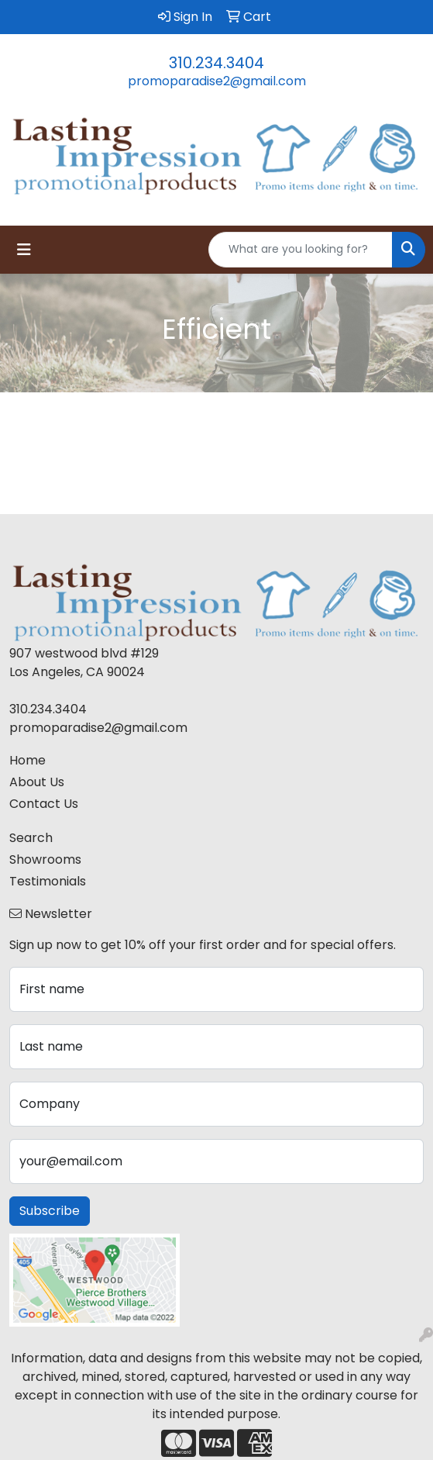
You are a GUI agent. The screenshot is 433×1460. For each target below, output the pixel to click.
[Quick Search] (300, 249)
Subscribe (49, 1211)
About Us (36, 782)
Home (27, 760)
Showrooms (45, 859)
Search (31, 838)
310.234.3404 (216, 63)
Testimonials (47, 881)
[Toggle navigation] (24, 250)
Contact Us (43, 804)
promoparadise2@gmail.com (217, 81)
